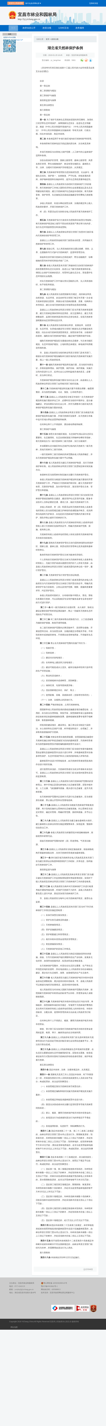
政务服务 (79, 28)
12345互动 (63, 28)
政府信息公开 (29, 28)
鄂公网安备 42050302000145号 (54, 1380)
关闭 (9, 34)
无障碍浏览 (93, 3)
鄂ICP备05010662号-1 (49, 1383)
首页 (13, 28)
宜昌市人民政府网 (16, 3)
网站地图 (14, 1423)
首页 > (48, 39)
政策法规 (46, 28)
